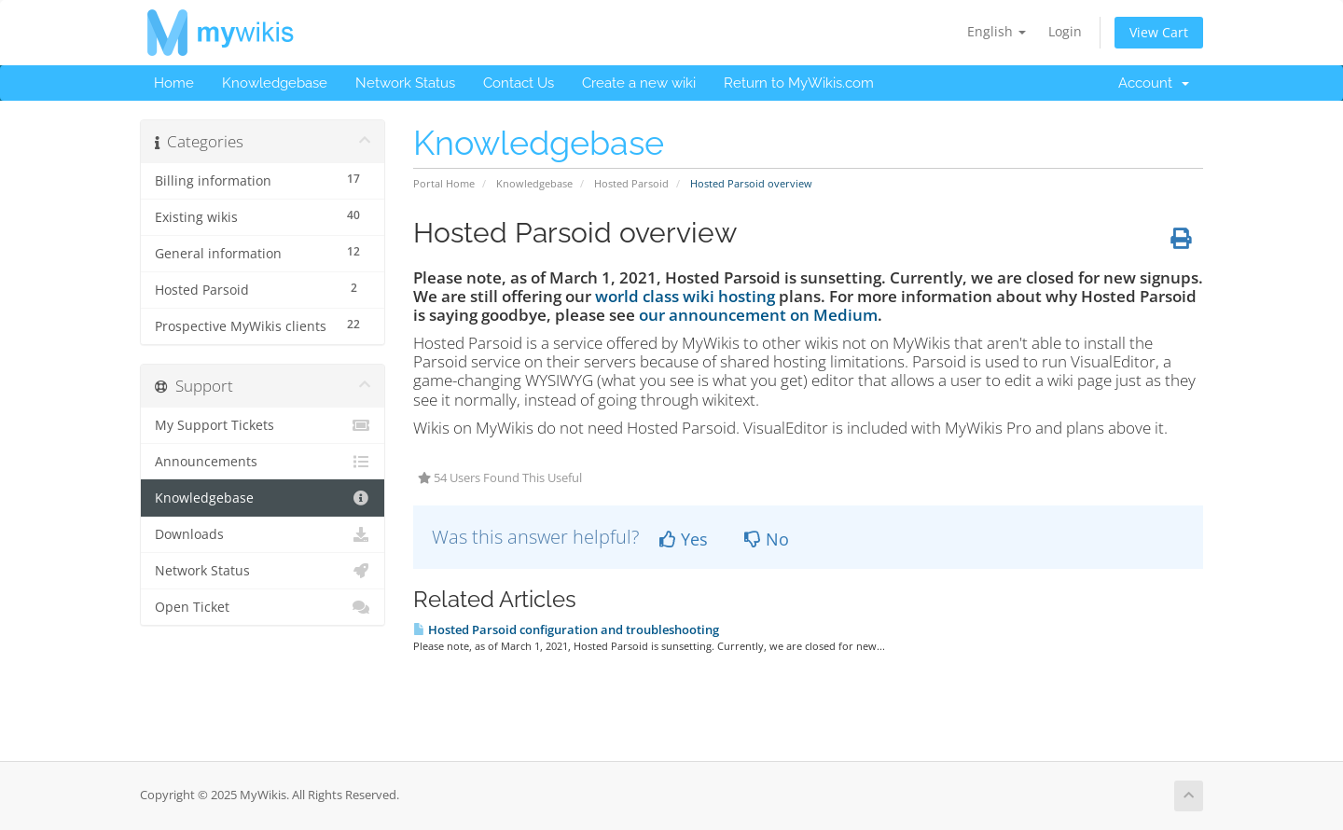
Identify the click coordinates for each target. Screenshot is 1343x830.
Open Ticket (262, 607)
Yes (683, 539)
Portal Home (444, 183)
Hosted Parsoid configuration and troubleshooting (566, 629)
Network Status (405, 83)
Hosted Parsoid (631, 183)
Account (1153, 83)
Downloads (262, 534)
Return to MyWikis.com (799, 83)
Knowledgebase (274, 83)
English (996, 31)
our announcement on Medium (758, 314)
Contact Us (518, 83)
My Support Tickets (262, 425)
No (766, 539)
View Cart (1158, 32)
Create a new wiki (639, 83)
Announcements (262, 461)
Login (1065, 31)
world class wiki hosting (685, 296)
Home (174, 83)
